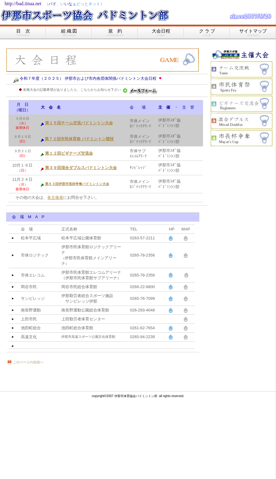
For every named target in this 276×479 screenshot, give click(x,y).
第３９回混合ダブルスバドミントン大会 (81, 167)
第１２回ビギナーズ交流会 (69, 153)
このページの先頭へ (28, 362)
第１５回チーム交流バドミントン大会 (79, 123)
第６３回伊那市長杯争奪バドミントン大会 (77, 184)
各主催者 (55, 197)
